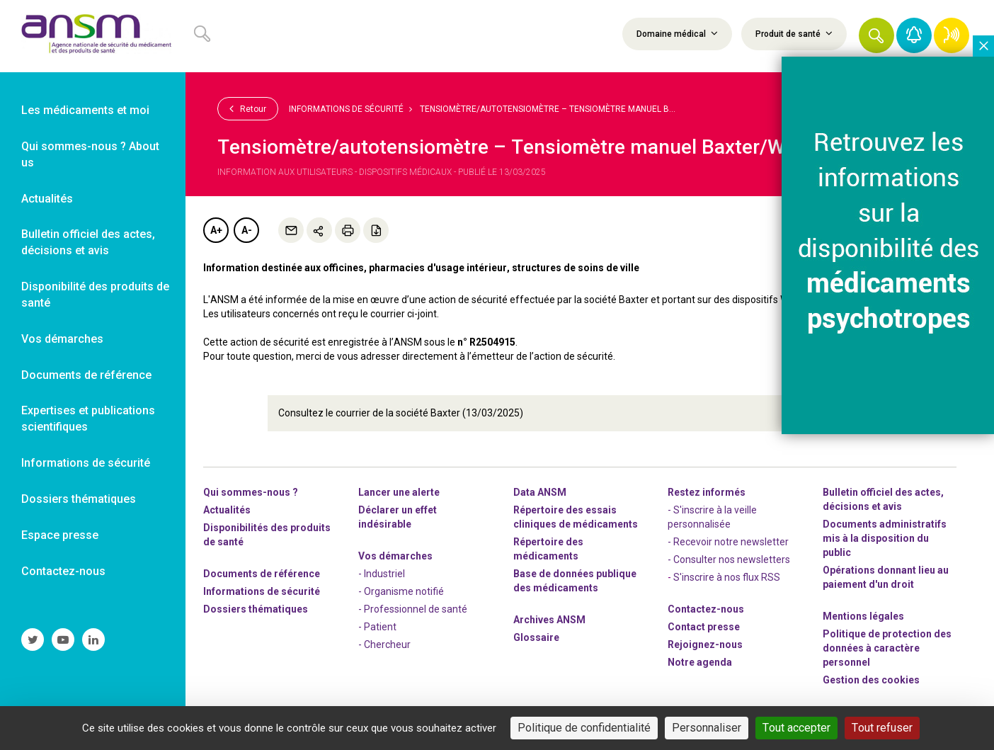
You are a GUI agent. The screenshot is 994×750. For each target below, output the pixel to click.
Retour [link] (247, 108)
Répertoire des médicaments (548, 548)
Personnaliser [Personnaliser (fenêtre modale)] (706, 727)
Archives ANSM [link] (549, 619)
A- (246, 230)
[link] (92, 36)
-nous (705, 643)
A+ (216, 230)
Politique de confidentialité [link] (584, 727)
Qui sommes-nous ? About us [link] (90, 154)
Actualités (227, 509)
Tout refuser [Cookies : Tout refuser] (882, 727)
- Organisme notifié (401, 590)
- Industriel (381, 573)
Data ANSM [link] (539, 491)
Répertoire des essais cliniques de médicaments (575, 516)
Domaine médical (677, 33)
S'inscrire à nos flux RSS (726, 576)
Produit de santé (794, 33)
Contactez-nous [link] (63, 571)
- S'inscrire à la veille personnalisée (712, 516)
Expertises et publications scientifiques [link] (88, 418)
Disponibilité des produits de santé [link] (95, 294)
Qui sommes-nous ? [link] (250, 491)
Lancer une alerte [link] (399, 491)
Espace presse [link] (59, 535)
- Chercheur (384, 643)
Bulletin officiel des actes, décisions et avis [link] (88, 242)
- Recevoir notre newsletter (728, 541)
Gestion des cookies (871, 679)
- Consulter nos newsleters (729, 558)
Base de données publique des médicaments (574, 580)
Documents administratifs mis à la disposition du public (885, 537)
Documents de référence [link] (86, 375)
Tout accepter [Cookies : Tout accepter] (796, 727)
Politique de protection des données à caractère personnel (887, 647)
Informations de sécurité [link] (85, 463)
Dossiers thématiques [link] (78, 499)
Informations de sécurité (346, 109)
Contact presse (704, 626)
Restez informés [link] (707, 491)
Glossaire (536, 636)
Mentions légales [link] (863, 615)
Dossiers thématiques (255, 608)
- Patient (377, 626)
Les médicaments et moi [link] (85, 110)
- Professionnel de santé (412, 608)
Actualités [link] (47, 198)
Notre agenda (700, 661)
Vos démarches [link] (62, 339)
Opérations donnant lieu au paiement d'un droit (886, 576)
